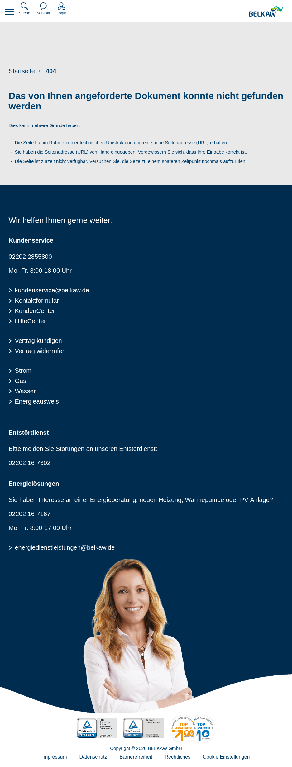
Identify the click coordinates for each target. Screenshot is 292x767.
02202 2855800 (30, 256)
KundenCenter (35, 310)
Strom (23, 370)
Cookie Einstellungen (226, 757)
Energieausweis (37, 401)
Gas (20, 380)
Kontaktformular (37, 300)
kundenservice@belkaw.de (52, 290)
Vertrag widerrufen (40, 351)
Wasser (25, 391)
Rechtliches (177, 757)
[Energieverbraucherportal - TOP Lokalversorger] (193, 729)
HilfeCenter (30, 321)
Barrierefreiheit (136, 757)
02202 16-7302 (30, 462)
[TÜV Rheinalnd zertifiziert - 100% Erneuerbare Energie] (96, 728)
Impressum (54, 757)
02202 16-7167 (30, 513)
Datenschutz (93, 757)
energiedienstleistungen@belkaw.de (65, 547)
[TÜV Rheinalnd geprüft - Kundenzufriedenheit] (143, 728)
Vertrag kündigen (38, 340)
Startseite (22, 71)
